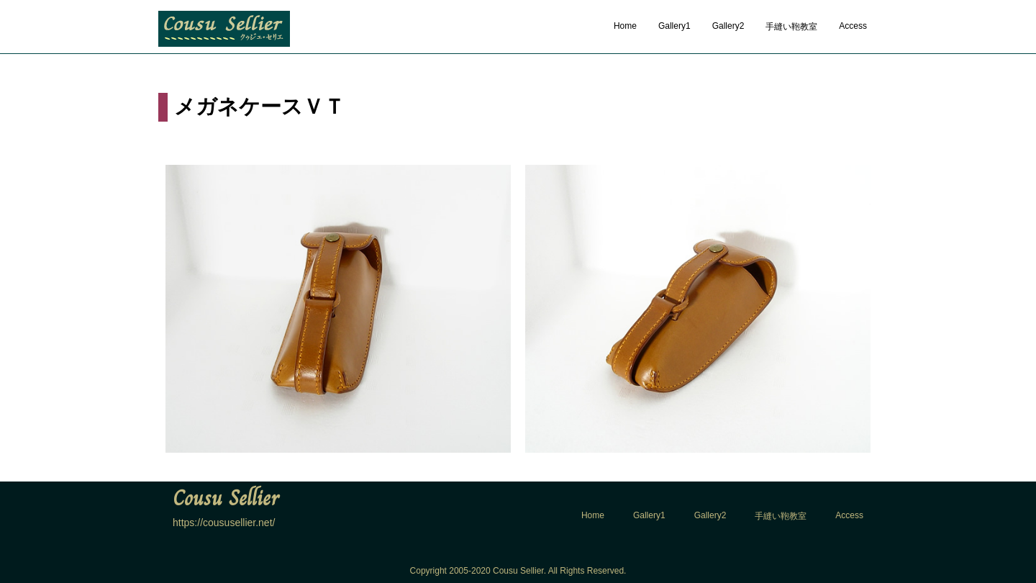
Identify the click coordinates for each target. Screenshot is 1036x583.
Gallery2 (728, 26)
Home (625, 26)
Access (853, 26)
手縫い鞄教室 (791, 27)
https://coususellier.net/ (224, 522)
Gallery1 (674, 26)
